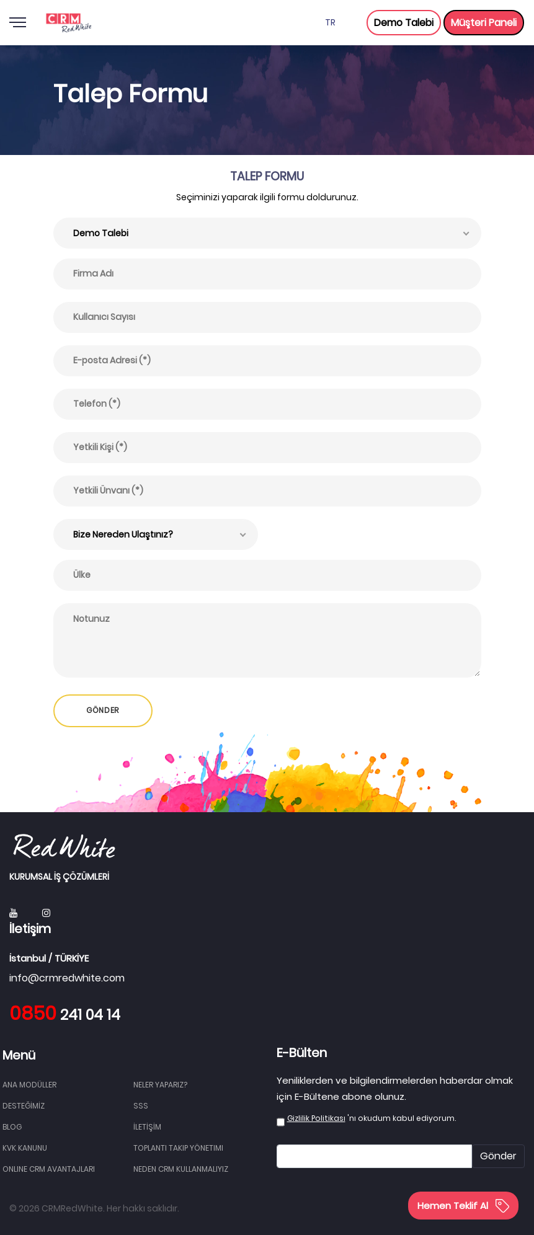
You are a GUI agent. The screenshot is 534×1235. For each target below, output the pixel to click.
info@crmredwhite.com (67, 978)
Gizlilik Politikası (316, 1118)
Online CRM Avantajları (48, 1169)
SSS (140, 1105)
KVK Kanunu (24, 1148)
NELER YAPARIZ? (160, 1084)
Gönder (498, 1156)
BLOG (12, 1127)
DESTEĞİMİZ (23, 1105)
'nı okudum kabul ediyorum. (371, 1118)
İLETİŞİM (147, 1127)
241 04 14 (64, 1015)
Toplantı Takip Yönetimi (178, 1148)
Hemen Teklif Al (463, 1205)
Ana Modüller (29, 1084)
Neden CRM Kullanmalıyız (180, 1169)
